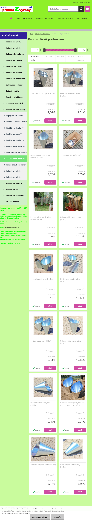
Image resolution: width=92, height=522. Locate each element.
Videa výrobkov (81, 18)
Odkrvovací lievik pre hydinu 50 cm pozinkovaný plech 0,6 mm (71, 404)
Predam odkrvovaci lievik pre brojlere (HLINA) (41, 218)
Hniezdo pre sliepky (13, 171)
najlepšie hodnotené (80, 58)
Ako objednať (28, 18)
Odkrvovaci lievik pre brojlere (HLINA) (71, 218)
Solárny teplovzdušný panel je (14, 104)
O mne (18, 18)
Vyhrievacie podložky (14, 84)
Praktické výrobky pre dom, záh (14, 98)
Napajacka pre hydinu (14, 115)
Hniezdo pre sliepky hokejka (13, 178)
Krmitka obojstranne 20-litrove (15, 147)
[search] (81, 9)
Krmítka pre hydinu (13, 41)
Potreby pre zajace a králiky (14, 184)
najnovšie (70, 56)
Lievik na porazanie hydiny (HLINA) (70, 280)
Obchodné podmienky (66, 18)
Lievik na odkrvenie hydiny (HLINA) (40, 404)
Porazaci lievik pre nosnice (16, 152)
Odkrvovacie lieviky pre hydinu (15, 55)
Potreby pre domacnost (15, 195)
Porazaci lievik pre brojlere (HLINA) (70, 94)
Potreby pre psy (12, 189)
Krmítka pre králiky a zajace (14, 61)
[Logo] (16, 9)
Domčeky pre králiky (14, 66)
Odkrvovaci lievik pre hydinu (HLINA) (70, 342)
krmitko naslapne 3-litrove (16, 121)
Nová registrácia (85, 2)
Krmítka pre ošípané (14, 72)
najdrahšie (60, 56)
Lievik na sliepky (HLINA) (72, 155)
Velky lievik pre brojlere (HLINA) (43, 93)
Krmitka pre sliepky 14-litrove (15, 141)
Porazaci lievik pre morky (16, 164)
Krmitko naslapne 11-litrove (14, 135)
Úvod (31, 34)
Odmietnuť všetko (38, 517)
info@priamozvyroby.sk (11, 227)
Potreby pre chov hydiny (15, 109)
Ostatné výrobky (12, 91)
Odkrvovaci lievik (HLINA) (42, 341)
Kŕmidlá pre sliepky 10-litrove (15, 129)
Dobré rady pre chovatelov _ (45, 18)
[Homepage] (11, 18)
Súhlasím (57, 517)
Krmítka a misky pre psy (15, 78)
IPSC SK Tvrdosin (12, 201)
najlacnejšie (50, 56)
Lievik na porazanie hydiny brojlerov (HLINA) (40, 156)
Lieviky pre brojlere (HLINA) (43, 279)
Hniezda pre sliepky (13, 48)
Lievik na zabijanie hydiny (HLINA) (43, 465)
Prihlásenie (75, 2)
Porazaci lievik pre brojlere (17, 159)
